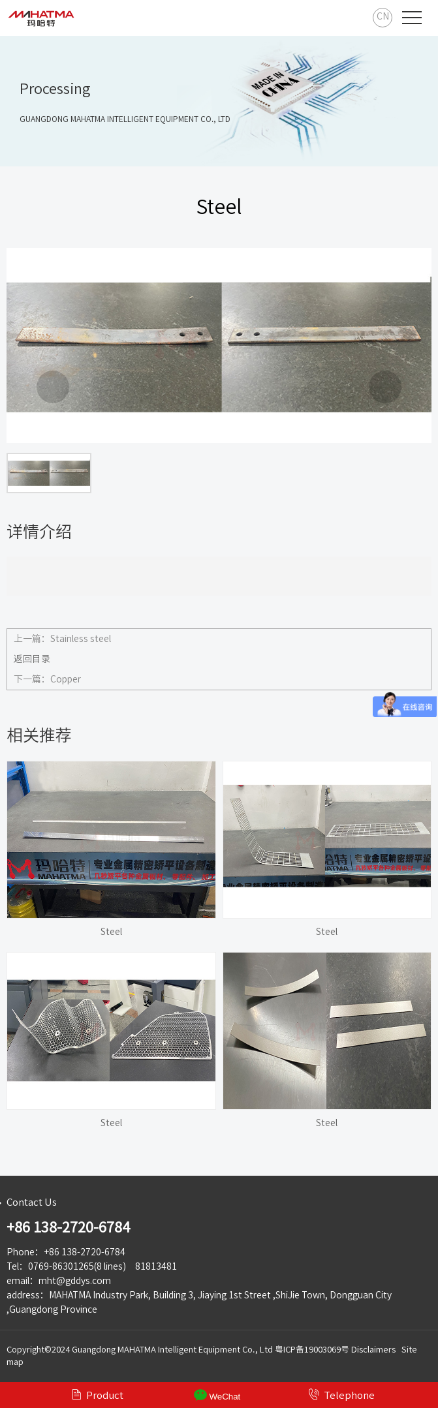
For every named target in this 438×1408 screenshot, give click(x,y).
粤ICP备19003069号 (312, 1349)
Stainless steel (80, 638)
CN (383, 16)
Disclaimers (373, 1349)
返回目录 (32, 659)
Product (96, 1394)
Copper (65, 679)
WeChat (217, 1394)
